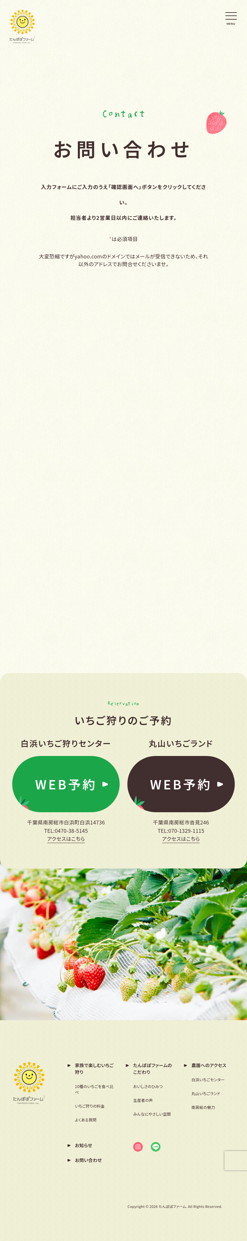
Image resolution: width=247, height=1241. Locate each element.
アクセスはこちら (66, 840)
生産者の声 (143, 1099)
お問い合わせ (88, 1159)
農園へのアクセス (208, 1065)
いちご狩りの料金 (90, 1105)
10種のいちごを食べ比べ (94, 1088)
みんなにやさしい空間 (152, 1113)
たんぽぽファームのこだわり (152, 1068)
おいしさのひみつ (148, 1086)
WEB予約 (66, 784)
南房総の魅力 (203, 1107)
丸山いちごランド (205, 1093)
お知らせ (83, 1145)
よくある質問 (85, 1119)
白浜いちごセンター (208, 1079)
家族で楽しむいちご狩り (94, 1068)
